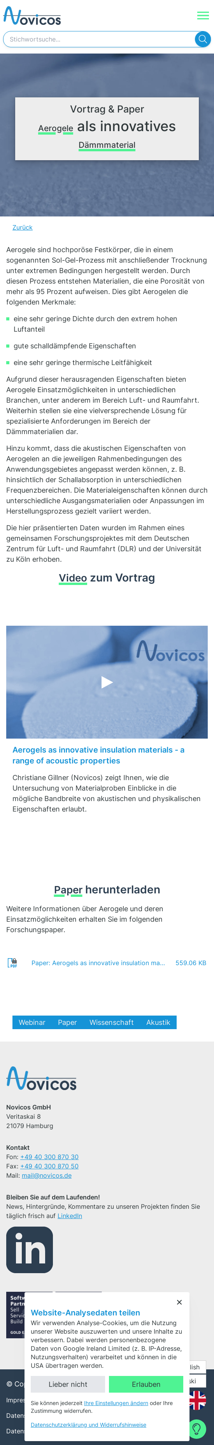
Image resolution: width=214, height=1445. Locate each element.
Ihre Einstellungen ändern (116, 1403)
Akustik (158, 1022)
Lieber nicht (68, 1384)
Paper (67, 1022)
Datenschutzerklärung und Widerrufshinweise (88, 1424)
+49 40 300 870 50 (49, 1166)
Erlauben (146, 1384)
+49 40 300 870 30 (49, 1157)
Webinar (32, 1022)
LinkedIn (70, 1216)
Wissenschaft (111, 1022)
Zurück (22, 227)
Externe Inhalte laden (114, 699)
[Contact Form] (196, 1429)
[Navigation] (203, 15)
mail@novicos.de (47, 1175)
